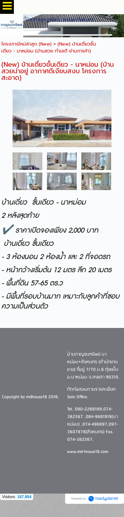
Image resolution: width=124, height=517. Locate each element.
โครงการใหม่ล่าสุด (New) (26, 44)
